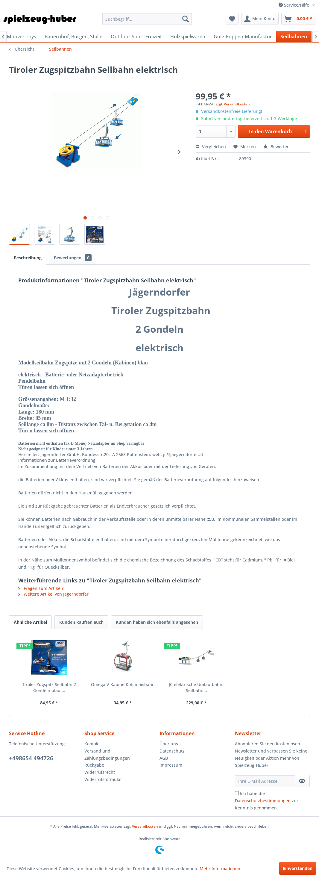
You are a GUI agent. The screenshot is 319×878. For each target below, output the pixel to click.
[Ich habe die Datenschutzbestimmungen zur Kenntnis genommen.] (237, 793)
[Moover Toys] (21, 36)
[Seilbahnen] (294, 36)
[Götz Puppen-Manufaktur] (242, 36)
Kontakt (92, 744)
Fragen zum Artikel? (40, 588)
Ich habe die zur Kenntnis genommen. (266, 801)
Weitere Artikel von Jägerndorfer (53, 594)
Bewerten (276, 146)
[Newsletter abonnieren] (302, 781)
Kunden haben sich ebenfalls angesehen (157, 622)
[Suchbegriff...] (147, 19)
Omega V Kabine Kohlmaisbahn (123, 684)
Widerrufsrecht (99, 772)
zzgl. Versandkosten (232, 104)
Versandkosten (145, 826)
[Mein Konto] (260, 19)
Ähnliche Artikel (30, 622)
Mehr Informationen (220, 868)
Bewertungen (73, 257)
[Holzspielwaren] (187, 36)
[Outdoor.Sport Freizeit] (136, 36)
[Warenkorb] (298, 19)
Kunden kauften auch (81, 622)
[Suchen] (185, 19)
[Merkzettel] (232, 19)
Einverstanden (297, 868)
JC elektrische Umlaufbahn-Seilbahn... (196, 687)
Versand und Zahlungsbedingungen (107, 754)
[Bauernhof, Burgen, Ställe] (73, 36)
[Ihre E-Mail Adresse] (265, 781)
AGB (164, 758)
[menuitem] (147, 19)
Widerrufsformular (103, 779)
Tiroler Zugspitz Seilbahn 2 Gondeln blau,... (49, 687)
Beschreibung (28, 258)
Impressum (171, 765)
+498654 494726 (31, 758)
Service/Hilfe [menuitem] (294, 5)
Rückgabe (94, 765)
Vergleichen (211, 146)
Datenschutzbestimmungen (263, 800)
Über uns (169, 744)
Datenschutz (172, 751)
